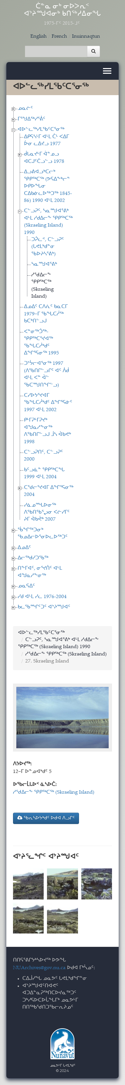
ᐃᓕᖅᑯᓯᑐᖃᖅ (33, 558)
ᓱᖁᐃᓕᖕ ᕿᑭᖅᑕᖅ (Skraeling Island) (66, 654)
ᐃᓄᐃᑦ (24, 547)
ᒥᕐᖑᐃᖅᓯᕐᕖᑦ (31, 119)
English (38, 36)
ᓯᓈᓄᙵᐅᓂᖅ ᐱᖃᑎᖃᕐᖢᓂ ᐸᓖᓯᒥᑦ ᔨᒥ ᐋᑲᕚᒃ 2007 (47, 512)
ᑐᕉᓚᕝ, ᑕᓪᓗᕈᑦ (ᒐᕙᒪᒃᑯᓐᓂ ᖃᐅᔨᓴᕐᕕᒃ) (47, 247)
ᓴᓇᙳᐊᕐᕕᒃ (44, 264)
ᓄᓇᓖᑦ (25, 108)
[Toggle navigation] (107, 70)
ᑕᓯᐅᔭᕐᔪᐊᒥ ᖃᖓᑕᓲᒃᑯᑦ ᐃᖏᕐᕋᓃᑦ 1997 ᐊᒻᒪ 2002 (48, 403)
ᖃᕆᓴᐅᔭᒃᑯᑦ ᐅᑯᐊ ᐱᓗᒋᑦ (46, 818)
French (59, 36)
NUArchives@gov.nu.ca (39, 968)
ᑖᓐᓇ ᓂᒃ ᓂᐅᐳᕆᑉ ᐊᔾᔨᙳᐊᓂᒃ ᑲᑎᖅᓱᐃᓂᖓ (62, 14)
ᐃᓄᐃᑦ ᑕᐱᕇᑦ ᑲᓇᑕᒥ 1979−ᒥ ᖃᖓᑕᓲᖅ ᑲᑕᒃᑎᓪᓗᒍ (46, 314)
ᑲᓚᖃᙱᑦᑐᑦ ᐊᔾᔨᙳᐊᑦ (44, 607)
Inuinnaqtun (86, 36)
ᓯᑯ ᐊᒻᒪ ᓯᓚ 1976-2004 (42, 596)
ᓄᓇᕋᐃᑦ (26, 586)
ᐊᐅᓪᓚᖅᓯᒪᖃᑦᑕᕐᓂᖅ (41, 129)
